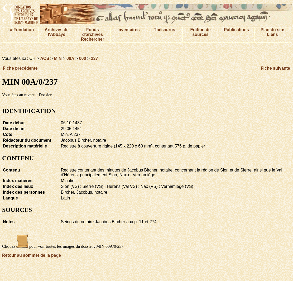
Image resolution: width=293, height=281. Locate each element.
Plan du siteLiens (272, 32)
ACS (44, 58)
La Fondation (20, 29)
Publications (236, 29)
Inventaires (128, 29)
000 (82, 58)
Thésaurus (164, 29)
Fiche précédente (20, 68)
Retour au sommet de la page (31, 255)
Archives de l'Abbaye (57, 32)
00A (70, 58)
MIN (58, 58)
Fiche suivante (275, 68)
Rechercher (92, 39)
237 (94, 58)
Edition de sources (200, 32)
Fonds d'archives (92, 32)
